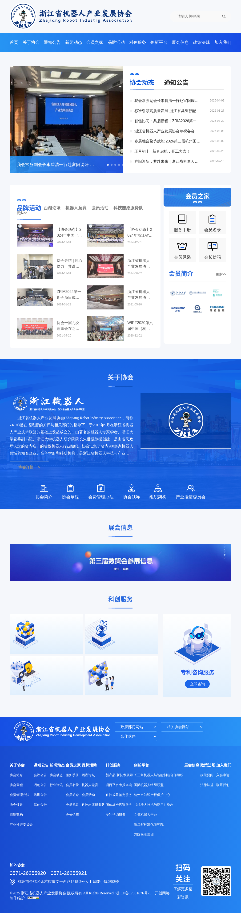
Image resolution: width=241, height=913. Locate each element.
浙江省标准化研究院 (149, 824)
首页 (14, 42)
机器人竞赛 (76, 221)
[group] (120, 562)
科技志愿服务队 (128, 221)
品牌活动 (116, 42)
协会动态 (142, 82)
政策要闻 (206, 775)
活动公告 (40, 785)
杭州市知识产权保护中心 (152, 795)
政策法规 (201, 42)
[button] (108, 165)
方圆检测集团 (144, 834)
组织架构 (16, 814)
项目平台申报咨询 (119, 785)
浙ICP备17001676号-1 (133, 893)
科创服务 (137, 42)
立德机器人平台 (145, 814)
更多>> (221, 285)
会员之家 (94, 42)
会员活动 (100, 221)
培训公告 (40, 795)
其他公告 (40, 805)
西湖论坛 (52, 221)
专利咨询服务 (115, 814)
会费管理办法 (19, 795)
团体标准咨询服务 (119, 805)
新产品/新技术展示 (119, 775)
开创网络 (162, 893)
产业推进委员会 (21, 824)
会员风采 (72, 805)
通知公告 (52, 42)
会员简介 (72, 795)
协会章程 (16, 785)
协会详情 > (29, 467)
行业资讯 (56, 785)
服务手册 (72, 775)
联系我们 (222, 785)
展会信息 (180, 42)
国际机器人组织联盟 (149, 785)
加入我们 (222, 42)
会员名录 (72, 785)
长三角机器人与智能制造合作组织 (158, 775)
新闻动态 (73, 42)
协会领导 (16, 805)
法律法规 (206, 785)
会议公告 (40, 775)
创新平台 (158, 42)
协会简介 (16, 775)
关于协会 (31, 42)
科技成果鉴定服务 (119, 795)
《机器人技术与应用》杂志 (153, 805)
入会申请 (222, 775)
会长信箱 (72, 814)
